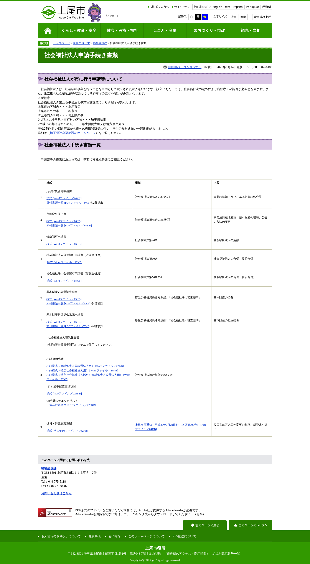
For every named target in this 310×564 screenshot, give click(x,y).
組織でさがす (81, 43)
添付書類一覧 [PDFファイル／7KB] (68, 326)
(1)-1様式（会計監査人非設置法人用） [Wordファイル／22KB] (85, 366)
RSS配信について (184, 536)
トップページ (61, 43)
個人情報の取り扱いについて (61, 536)
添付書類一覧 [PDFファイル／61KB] (69, 225)
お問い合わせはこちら (56, 493)
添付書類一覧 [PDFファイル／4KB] (68, 303)
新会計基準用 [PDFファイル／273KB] (72, 405)
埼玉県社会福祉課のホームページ (73, 133)
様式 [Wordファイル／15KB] (63, 299)
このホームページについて (146, 536)
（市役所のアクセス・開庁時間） (186, 553)
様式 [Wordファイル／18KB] (64, 262)
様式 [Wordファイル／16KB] (63, 198)
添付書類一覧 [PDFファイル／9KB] (68, 202)
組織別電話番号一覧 (226, 553)
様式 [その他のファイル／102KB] (67, 430)
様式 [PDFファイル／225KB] (64, 393)
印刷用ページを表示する (184, 67)
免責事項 (95, 536)
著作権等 (114, 536)
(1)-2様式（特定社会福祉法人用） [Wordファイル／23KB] (82, 370)
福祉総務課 (100, 43)
